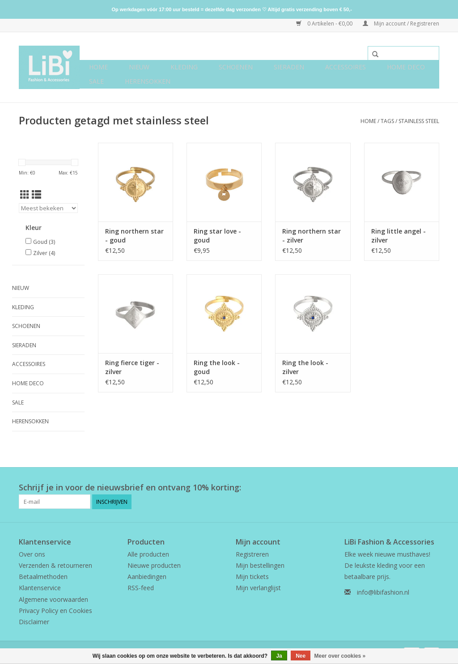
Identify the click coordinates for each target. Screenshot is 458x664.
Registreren (252, 554)
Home (98, 67)
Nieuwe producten (154, 565)
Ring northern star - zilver (311, 235)
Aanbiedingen (146, 576)
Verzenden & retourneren (55, 565)
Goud (44, 242)
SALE (96, 81)
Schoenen (236, 67)
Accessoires (345, 67)
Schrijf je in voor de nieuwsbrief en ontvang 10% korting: (130, 487)
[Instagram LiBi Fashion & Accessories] (432, 488)
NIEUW (139, 67)
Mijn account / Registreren (401, 23)
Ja (279, 656)
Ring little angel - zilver (398, 235)
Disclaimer (34, 621)
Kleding (184, 67)
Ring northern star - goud (134, 235)
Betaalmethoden (43, 576)
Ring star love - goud (217, 235)
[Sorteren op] (48, 208)
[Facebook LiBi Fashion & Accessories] (416, 488)
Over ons (32, 554)
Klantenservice (40, 587)
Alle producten (148, 554)
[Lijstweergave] (36, 194)
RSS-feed (140, 587)
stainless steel (419, 121)
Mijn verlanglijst (258, 587)
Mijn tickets (252, 576)
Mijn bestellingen (260, 565)
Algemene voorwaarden (53, 599)
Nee (300, 656)
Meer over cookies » (340, 656)
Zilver (44, 253)
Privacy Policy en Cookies (55, 610)
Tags (387, 121)
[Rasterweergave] (25, 194)
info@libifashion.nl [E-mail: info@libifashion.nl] (383, 592)
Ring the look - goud (217, 367)
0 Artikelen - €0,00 (325, 23)
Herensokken (147, 81)
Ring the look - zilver (305, 367)
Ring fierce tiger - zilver (132, 367)
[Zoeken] (403, 53)
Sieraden (289, 67)
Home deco (406, 67)
